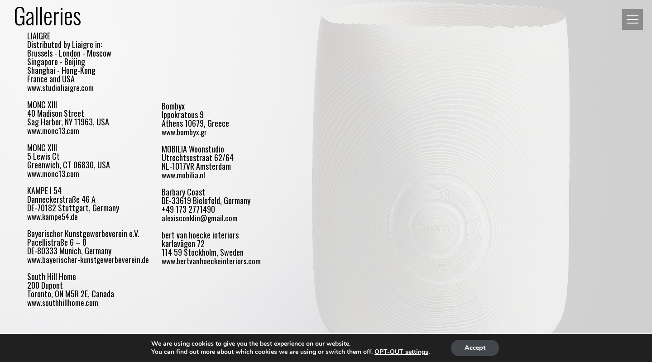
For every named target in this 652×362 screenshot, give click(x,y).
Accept (475, 347)
